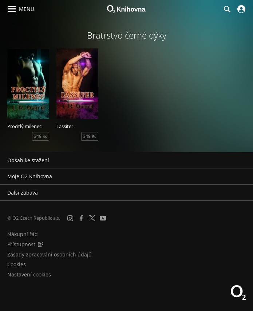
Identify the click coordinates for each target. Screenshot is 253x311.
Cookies (16, 264)
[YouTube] (103, 218)
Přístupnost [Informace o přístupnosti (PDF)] (21, 244)
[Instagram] (70, 218)
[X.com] (92, 218)
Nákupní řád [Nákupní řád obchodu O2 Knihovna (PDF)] (22, 234)
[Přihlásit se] (240, 9)
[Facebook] (81, 218)
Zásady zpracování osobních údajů (49, 254)
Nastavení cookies (29, 274)
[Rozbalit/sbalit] (243, 160)
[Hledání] (227, 9)
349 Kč (40, 136)
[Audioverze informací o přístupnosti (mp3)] (40, 244)
